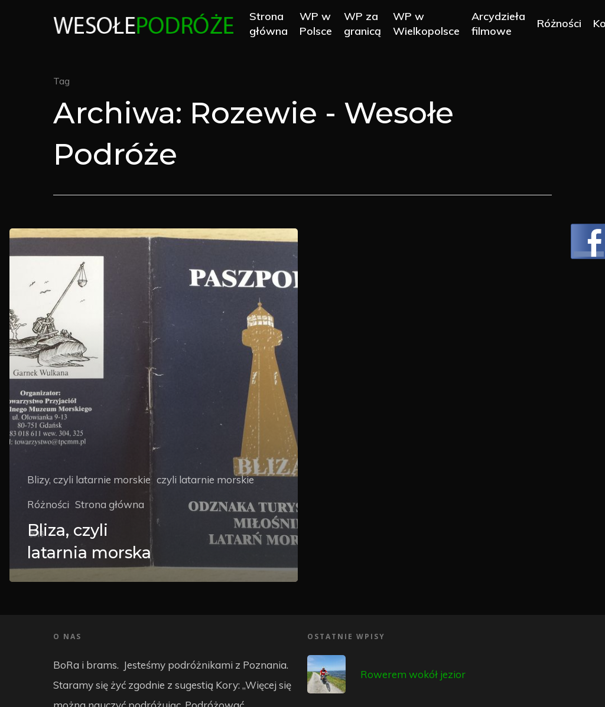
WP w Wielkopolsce (433, 25)
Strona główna (275, 25)
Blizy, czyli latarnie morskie (89, 479)
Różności (566, 25)
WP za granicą (369, 25)
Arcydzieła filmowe (505, 25)
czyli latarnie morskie (205, 479)
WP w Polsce (323, 25)
